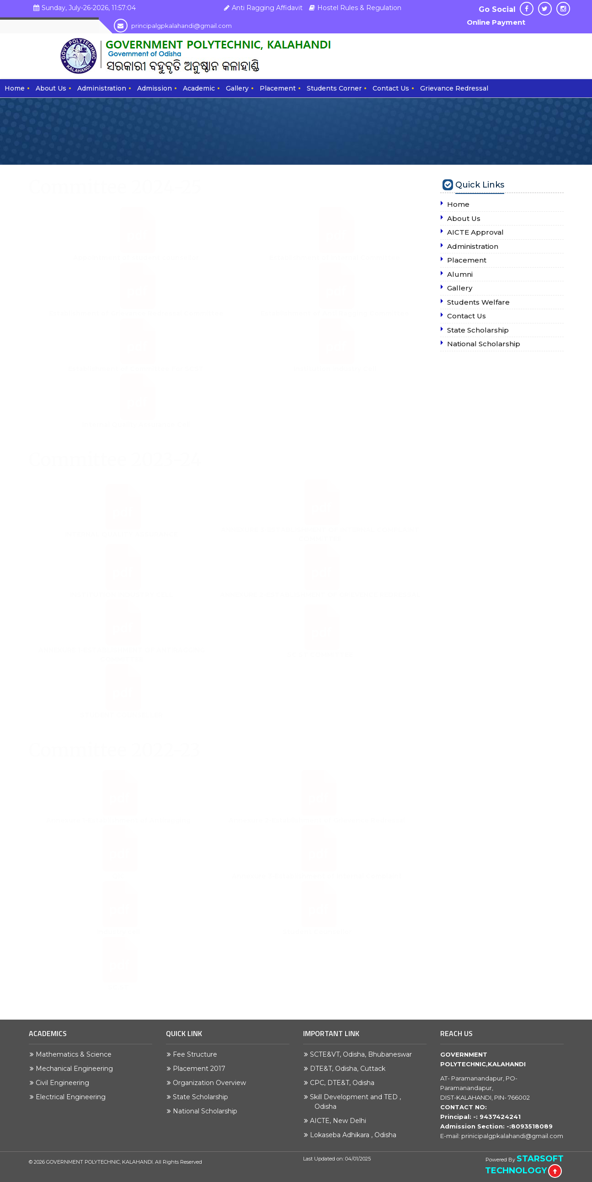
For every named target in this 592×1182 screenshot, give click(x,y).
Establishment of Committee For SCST (136, 378)
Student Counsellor (317, 940)
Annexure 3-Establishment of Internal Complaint (317, 885)
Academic (199, 88)
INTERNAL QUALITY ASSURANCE (121, 543)
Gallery (237, 88)
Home (15, 88)
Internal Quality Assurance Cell (136, 433)
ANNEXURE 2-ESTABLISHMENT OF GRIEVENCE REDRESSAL (320, 604)
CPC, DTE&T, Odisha (344, 1083)
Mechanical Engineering (76, 1068)
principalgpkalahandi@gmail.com (173, 25)
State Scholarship (202, 1097)
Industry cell (118, 940)
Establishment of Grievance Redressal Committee (136, 322)
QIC (118, 885)
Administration (101, 88)
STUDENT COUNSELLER (121, 724)
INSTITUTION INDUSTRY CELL (121, 604)
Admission (154, 88)
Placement (278, 88)
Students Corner (334, 88)
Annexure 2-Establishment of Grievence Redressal (317, 829)
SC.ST (118, 996)
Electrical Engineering (73, 1097)
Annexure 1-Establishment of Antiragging (118, 829)
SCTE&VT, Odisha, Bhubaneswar (363, 1054)
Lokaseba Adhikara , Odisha (355, 1135)
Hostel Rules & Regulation (354, 8)
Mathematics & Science (76, 1054)
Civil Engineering (64, 1083)
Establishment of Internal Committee (334, 267)
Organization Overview (211, 1083)
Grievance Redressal (454, 88)
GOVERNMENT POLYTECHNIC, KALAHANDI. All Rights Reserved (124, 1162)
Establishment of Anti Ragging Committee (335, 322)
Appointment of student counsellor (136, 267)
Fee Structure (197, 1054)
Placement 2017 (201, 1068)
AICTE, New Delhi (340, 1121)
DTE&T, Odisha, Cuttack (350, 1068)
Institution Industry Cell (334, 378)
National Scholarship (207, 1111)
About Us (51, 88)
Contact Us (391, 88)
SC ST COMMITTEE (320, 664)
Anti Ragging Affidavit (262, 8)
